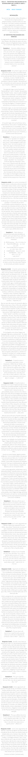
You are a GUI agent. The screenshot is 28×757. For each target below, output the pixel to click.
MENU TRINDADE (17, 9)
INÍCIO (8, 9)
